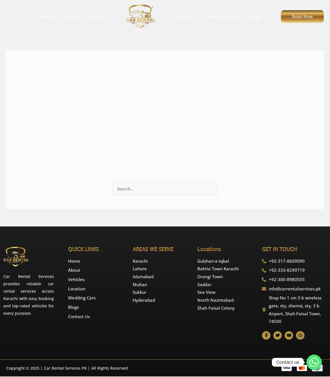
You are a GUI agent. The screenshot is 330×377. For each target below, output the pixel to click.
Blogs (255, 17)
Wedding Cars (222, 17)
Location (185, 17)
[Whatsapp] (314, 362)
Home (46, 17)
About (71, 17)
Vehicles (98, 17)
